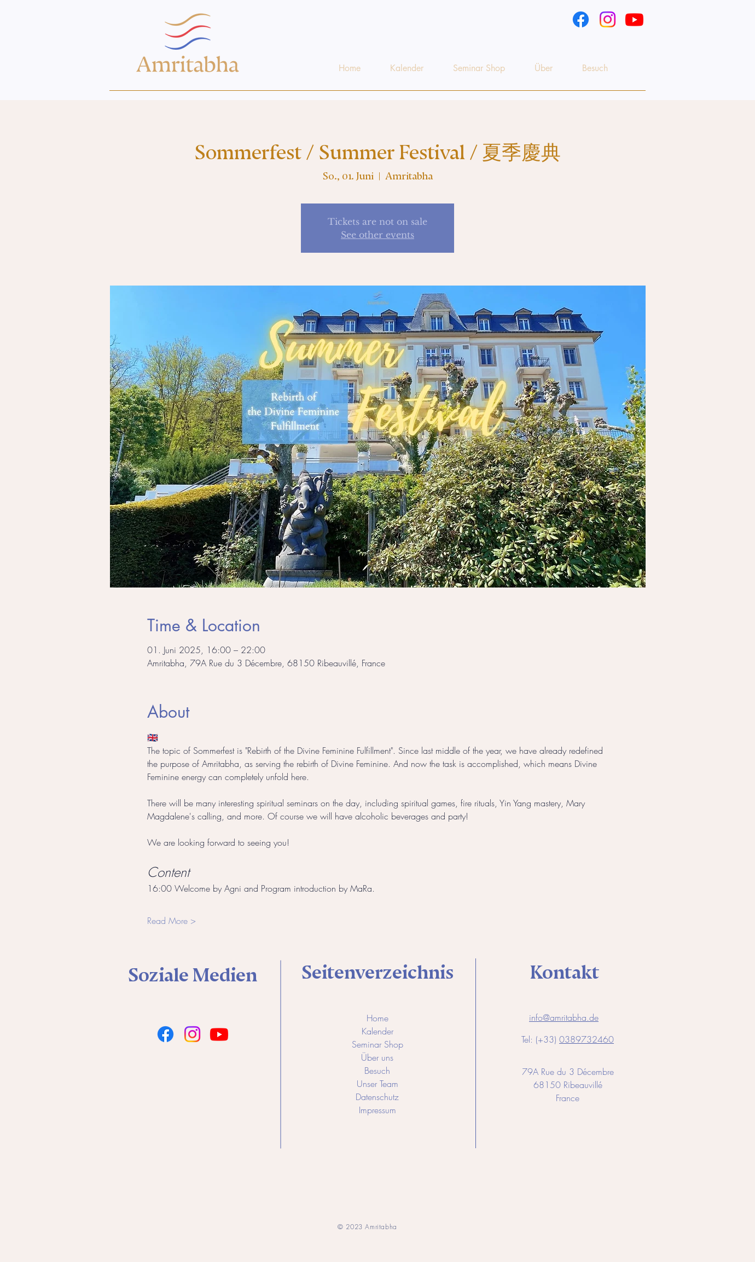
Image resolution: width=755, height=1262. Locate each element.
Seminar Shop (377, 1044)
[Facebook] (580, 19)
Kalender (377, 1031)
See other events (377, 234)
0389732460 (586, 1039)
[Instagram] (607, 19)
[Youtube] (634, 19)
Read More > (171, 921)
